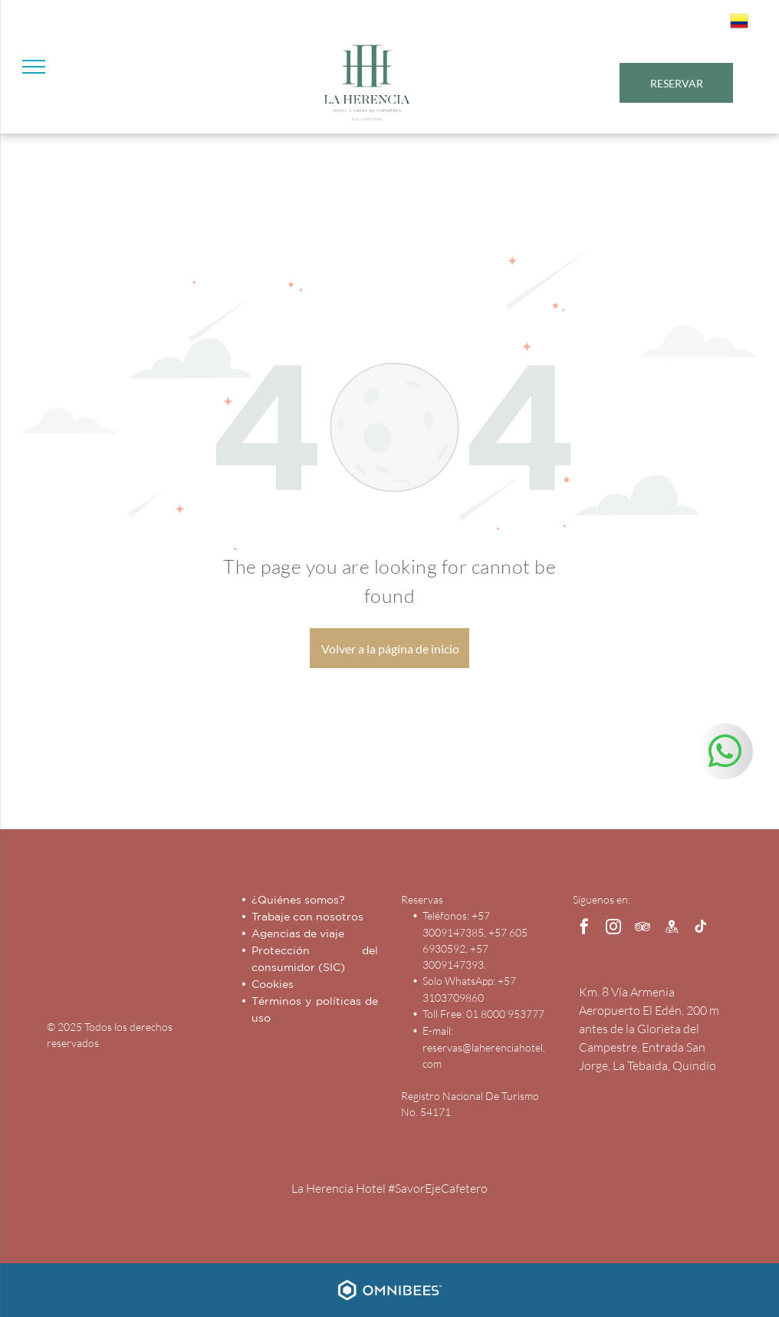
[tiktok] (700, 928)
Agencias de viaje (297, 933)
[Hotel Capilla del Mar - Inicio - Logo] (90, 943)
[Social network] (671, 928)
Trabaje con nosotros (307, 916)
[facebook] (584, 928)
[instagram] (613, 928)
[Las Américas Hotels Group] (176, 943)
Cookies (272, 984)
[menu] (34, 67)
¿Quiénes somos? (298, 900)
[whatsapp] (725, 753)
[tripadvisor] (642, 928)
